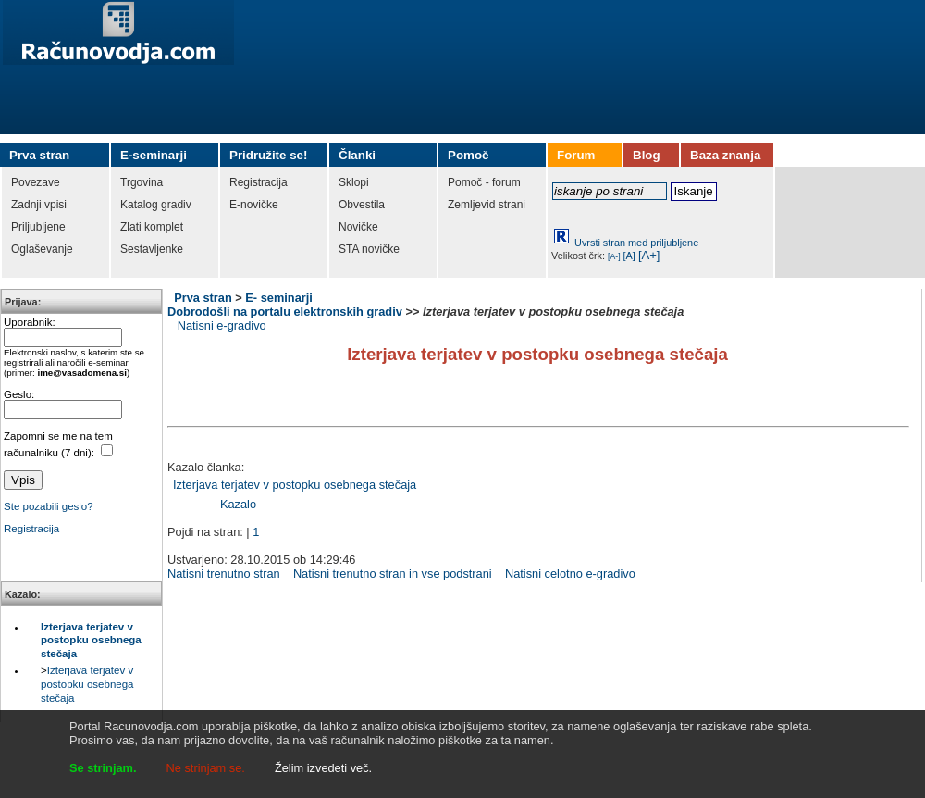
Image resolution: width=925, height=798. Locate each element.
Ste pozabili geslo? (48, 506)
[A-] (614, 256)
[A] (629, 255)
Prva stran (203, 298)
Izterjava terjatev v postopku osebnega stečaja (91, 640)
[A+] (649, 255)
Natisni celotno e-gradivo (570, 573)
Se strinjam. (103, 768)
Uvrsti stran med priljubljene (636, 242)
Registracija (31, 528)
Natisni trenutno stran (223, 573)
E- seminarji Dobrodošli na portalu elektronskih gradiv (284, 304)
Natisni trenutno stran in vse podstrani (392, 573)
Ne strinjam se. (205, 768)
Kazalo (238, 504)
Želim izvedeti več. (323, 768)
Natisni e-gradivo (222, 325)
